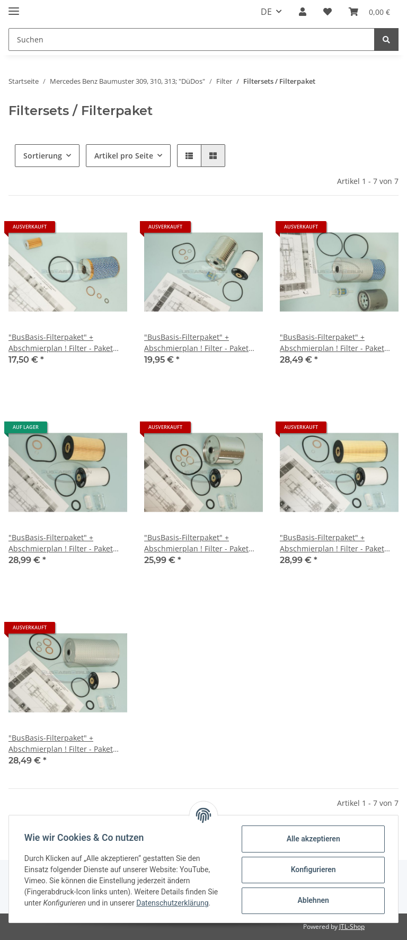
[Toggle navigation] (13, 6)
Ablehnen (311, 900)
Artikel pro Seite (123, 156)
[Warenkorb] (369, 11)
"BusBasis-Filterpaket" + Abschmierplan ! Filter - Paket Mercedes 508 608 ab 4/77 (60, 543)
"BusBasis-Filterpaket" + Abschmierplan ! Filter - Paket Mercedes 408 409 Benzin (60, 343)
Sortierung (42, 156)
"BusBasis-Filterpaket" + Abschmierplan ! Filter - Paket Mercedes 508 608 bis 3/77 (196, 543)
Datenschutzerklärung (174, 903)
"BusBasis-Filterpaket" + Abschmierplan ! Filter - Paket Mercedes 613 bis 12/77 (60, 743)
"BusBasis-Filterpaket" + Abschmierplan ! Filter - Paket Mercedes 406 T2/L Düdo (196, 343)
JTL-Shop (352, 926)
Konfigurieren (311, 869)
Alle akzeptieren (311, 838)
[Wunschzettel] (327, 11)
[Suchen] (191, 39)
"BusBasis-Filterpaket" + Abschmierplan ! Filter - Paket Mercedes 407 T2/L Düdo (332, 343)
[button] (302, 11)
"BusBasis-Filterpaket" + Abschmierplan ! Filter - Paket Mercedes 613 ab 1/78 (332, 543)
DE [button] (266, 11)
